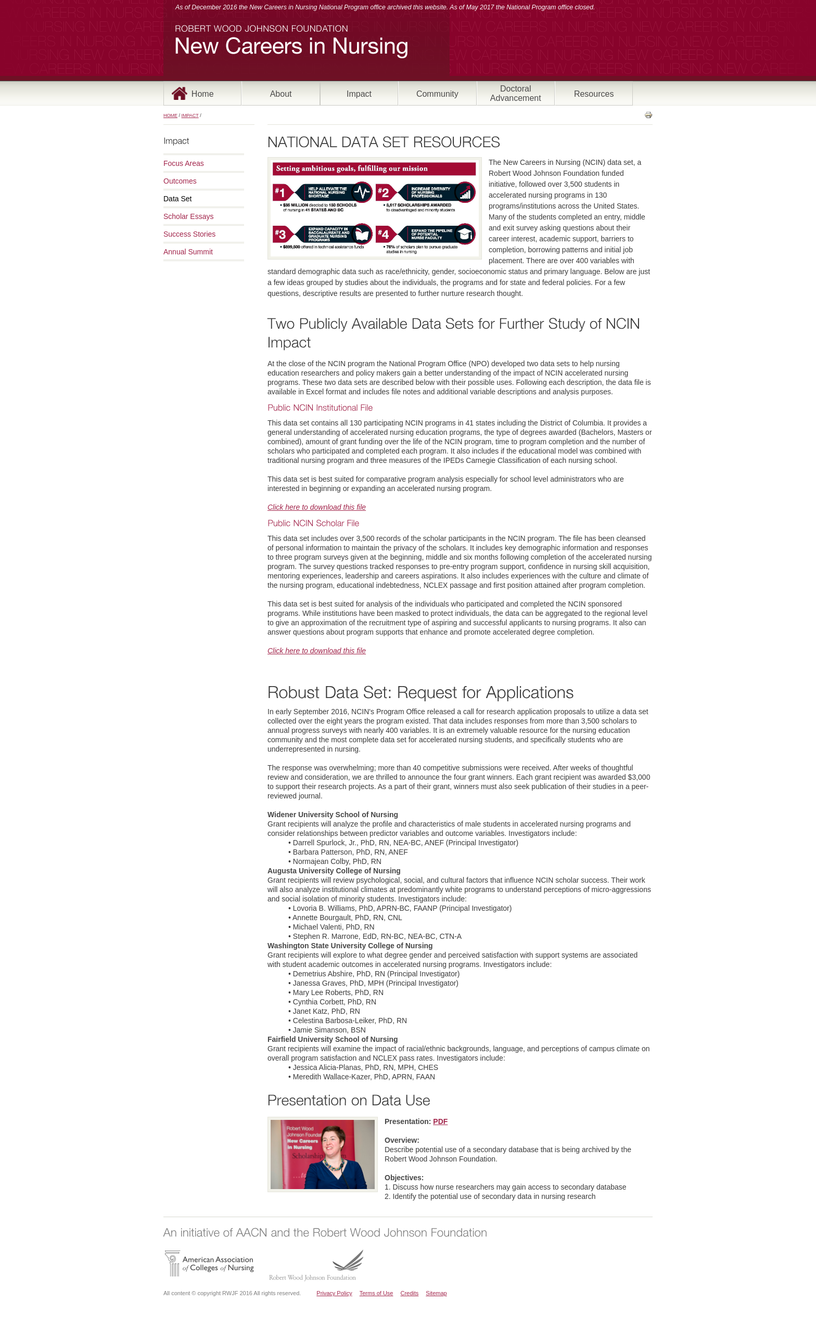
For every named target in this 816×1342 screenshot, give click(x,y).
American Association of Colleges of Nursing (209, 1263)
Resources (594, 93)
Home (203, 93)
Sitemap (436, 1293)
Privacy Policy (334, 1293)
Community (437, 93)
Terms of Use (376, 1293)
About (281, 93)
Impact (359, 93)
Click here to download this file (316, 507)
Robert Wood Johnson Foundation (315, 1265)
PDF (440, 1121)
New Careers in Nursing (291, 48)
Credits (409, 1293)
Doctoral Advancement (515, 93)
